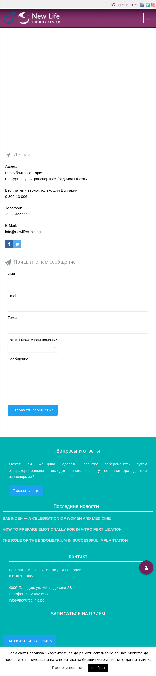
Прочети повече (67, 667)
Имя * (13, 274)
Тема (12, 317)
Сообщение (18, 359)
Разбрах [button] (98, 667)
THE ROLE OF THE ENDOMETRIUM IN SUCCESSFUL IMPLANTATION (65, 540)
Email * (14, 296)
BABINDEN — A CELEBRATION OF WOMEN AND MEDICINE (57, 518)
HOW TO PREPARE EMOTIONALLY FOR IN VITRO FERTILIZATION (62, 529)
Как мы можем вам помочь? (32, 339)
